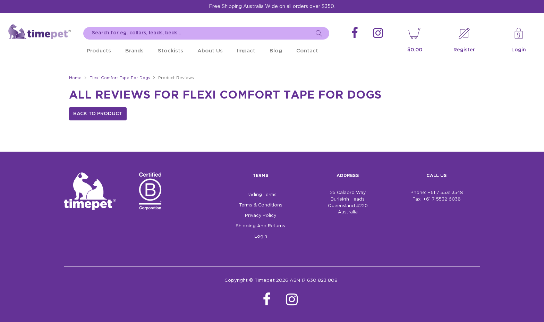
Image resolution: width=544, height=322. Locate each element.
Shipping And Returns (260, 226)
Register (464, 50)
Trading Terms (261, 195)
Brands (134, 51)
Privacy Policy (260, 216)
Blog (276, 51)
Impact (246, 51)
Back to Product (97, 114)
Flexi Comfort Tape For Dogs (120, 78)
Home (75, 78)
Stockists (170, 51)
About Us (210, 51)
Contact (307, 51)
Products (99, 51)
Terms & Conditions (260, 205)
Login (518, 50)
